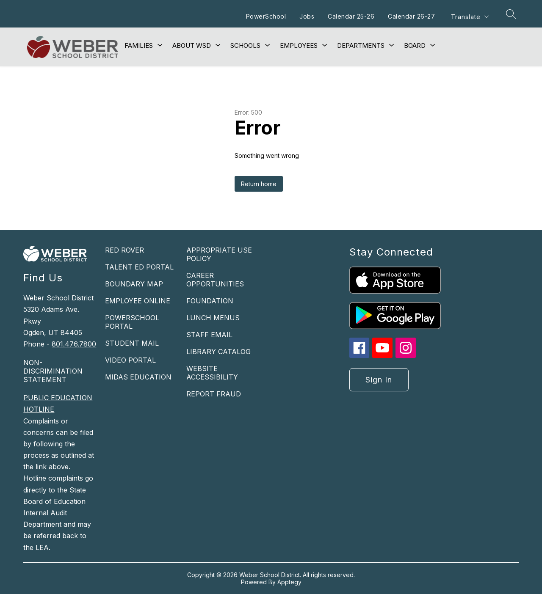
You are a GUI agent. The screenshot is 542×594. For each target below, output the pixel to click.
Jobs (306, 16)
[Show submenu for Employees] (299, 46)
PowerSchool (266, 16)
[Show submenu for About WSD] (191, 46)
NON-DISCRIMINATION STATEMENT (53, 371)
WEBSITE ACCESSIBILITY (212, 372)
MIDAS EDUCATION (138, 377)
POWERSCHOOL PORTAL (132, 322)
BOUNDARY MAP (134, 284)
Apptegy (289, 582)
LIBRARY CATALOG (218, 351)
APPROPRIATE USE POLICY (219, 254)
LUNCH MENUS (213, 318)
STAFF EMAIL (209, 334)
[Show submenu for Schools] (245, 46)
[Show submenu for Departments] (360, 46)
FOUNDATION (209, 301)
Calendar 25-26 (350, 16)
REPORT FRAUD (213, 394)
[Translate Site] (469, 16)
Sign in (378, 379)
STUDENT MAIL (132, 343)
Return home (259, 183)
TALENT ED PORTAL (139, 267)
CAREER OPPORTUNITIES (215, 279)
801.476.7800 (74, 344)
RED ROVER (124, 250)
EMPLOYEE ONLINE (137, 301)
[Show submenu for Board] (415, 46)
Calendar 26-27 (410, 16)
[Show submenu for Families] (138, 46)
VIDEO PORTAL (130, 360)
